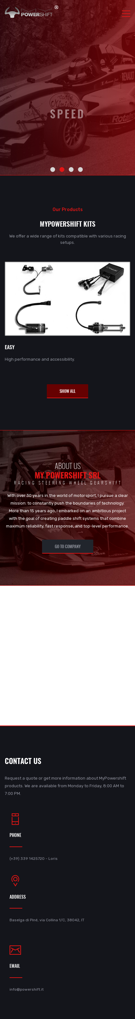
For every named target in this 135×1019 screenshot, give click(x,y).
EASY (10, 347)
